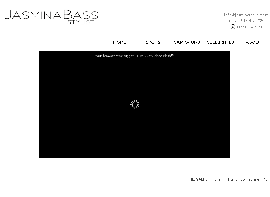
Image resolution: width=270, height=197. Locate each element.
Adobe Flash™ (163, 56)
